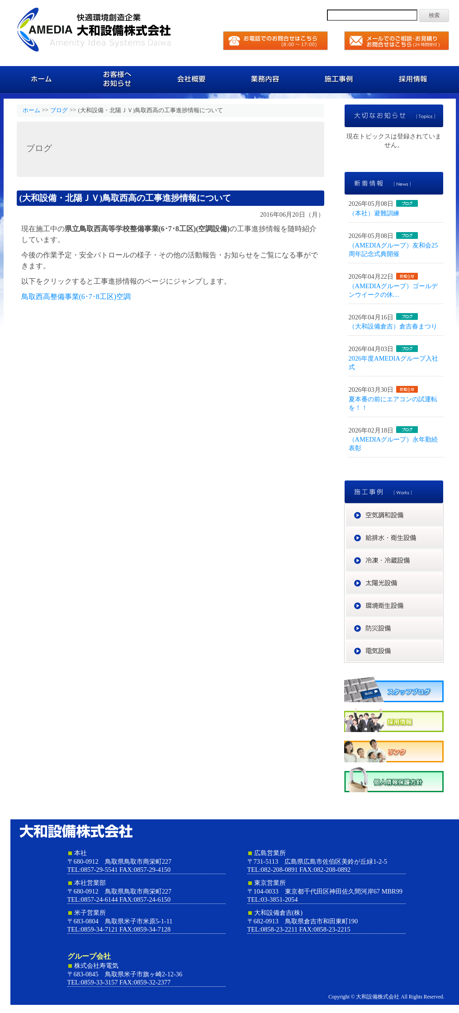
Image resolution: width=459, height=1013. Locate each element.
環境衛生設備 (443, 598)
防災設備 (443, 621)
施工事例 (341, 79)
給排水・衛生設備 (443, 530)
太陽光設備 (443, 576)
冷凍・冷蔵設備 (443, 553)
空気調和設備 (443, 508)
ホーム (43, 79)
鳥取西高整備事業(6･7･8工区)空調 (76, 296)
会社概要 (192, 79)
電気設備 (443, 643)
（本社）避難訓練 (374, 213)
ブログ (59, 110)
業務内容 (267, 79)
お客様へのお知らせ (117, 79)
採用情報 (416, 79)
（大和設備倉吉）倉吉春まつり (393, 326)
